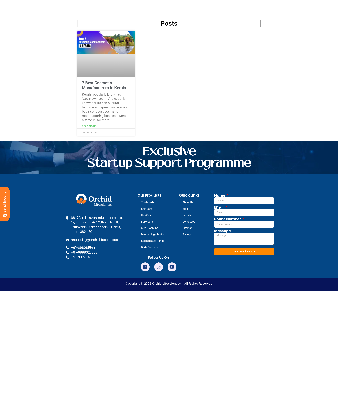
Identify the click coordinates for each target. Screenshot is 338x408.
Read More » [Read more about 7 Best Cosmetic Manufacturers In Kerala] (90, 126)
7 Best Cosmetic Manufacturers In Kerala (104, 85)
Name (220, 195)
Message (222, 231)
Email (219, 207)
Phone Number (228, 219)
